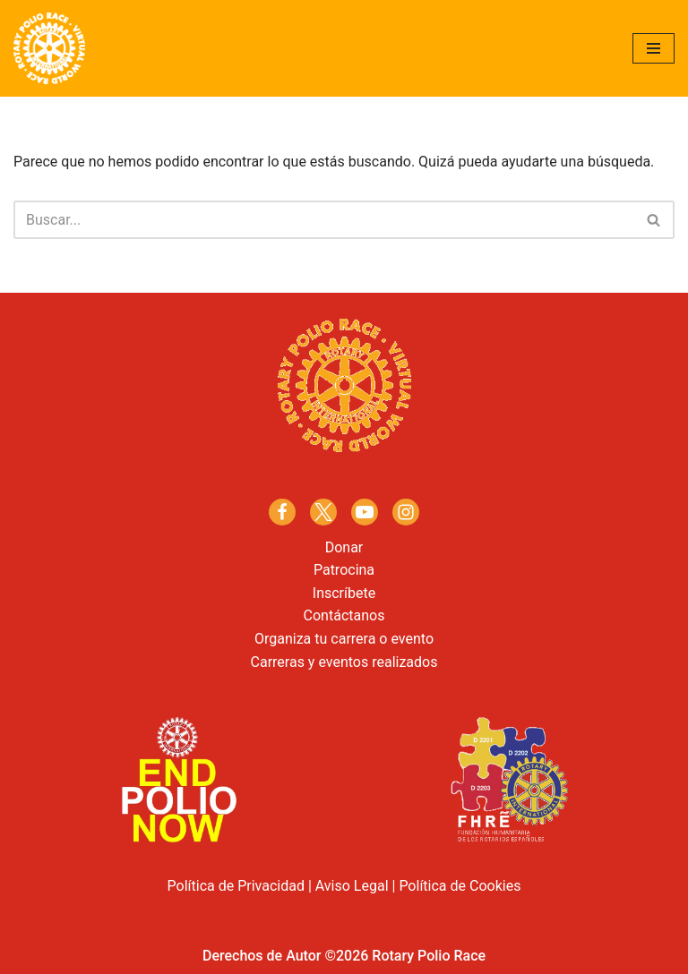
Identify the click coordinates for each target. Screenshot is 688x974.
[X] (323, 512)
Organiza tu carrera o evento (344, 638)
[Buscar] (323, 220)
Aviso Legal (352, 885)
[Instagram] (405, 512)
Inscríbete (344, 593)
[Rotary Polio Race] (49, 48)
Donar (344, 547)
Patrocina (344, 569)
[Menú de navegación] (653, 48)
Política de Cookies (459, 885)
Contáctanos (344, 615)
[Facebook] (282, 512)
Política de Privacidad (236, 885)
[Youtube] (364, 512)
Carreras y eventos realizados (344, 662)
